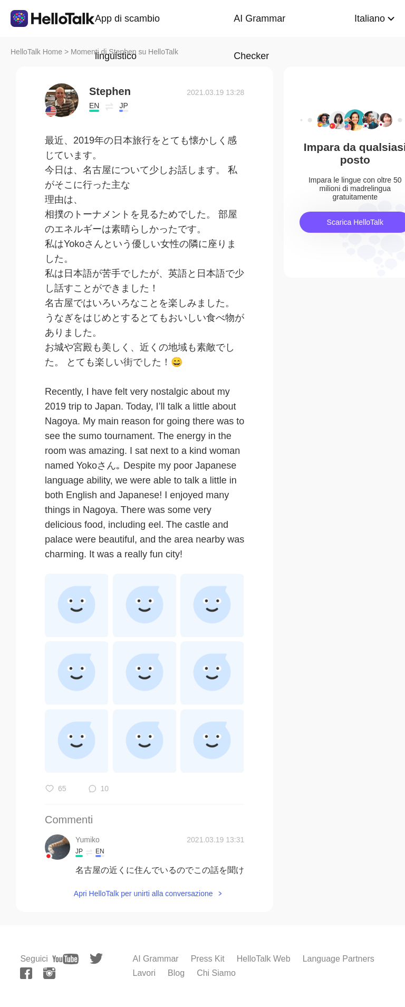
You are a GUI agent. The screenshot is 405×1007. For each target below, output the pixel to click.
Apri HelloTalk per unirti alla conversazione (143, 893)
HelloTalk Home (36, 52)
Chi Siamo (216, 972)
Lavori (144, 972)
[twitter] (96, 958)
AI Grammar (156, 958)
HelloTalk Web (264, 958)
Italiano (369, 18)
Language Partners (338, 958)
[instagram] (49, 973)
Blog (176, 972)
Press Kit (208, 958)
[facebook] (26, 973)
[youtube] (65, 959)
